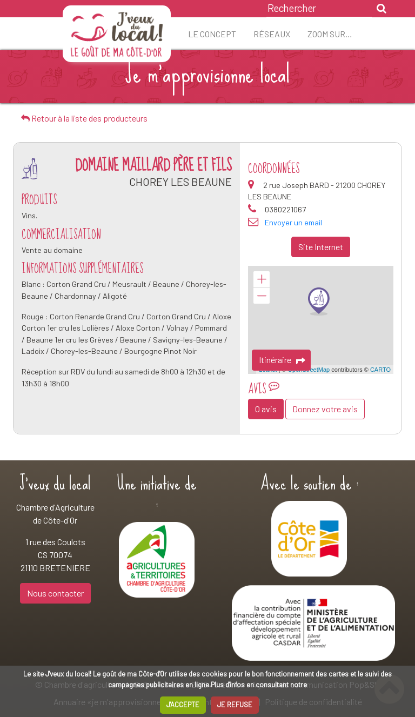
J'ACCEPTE (182, 704)
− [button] (261, 295)
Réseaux (271, 34)
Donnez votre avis (325, 409)
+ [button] (261, 279)
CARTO (380, 369)
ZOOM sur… (329, 34)
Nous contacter (55, 593)
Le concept (212, 34)
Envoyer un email (293, 222)
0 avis (266, 409)
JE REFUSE (234, 704)
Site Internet (320, 247)
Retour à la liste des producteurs (84, 118)
